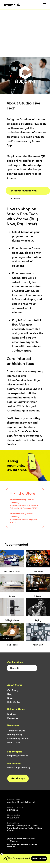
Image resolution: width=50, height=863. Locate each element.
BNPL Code (13, 742)
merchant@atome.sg (18, 767)
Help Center (13, 702)
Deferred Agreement (18, 738)
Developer (12, 718)
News (10, 698)
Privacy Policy (15, 734)
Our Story (12, 690)
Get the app (18, 778)
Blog (9, 694)
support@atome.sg (17, 755)
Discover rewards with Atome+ (24, 192)
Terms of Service (16, 730)
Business (11, 714)
